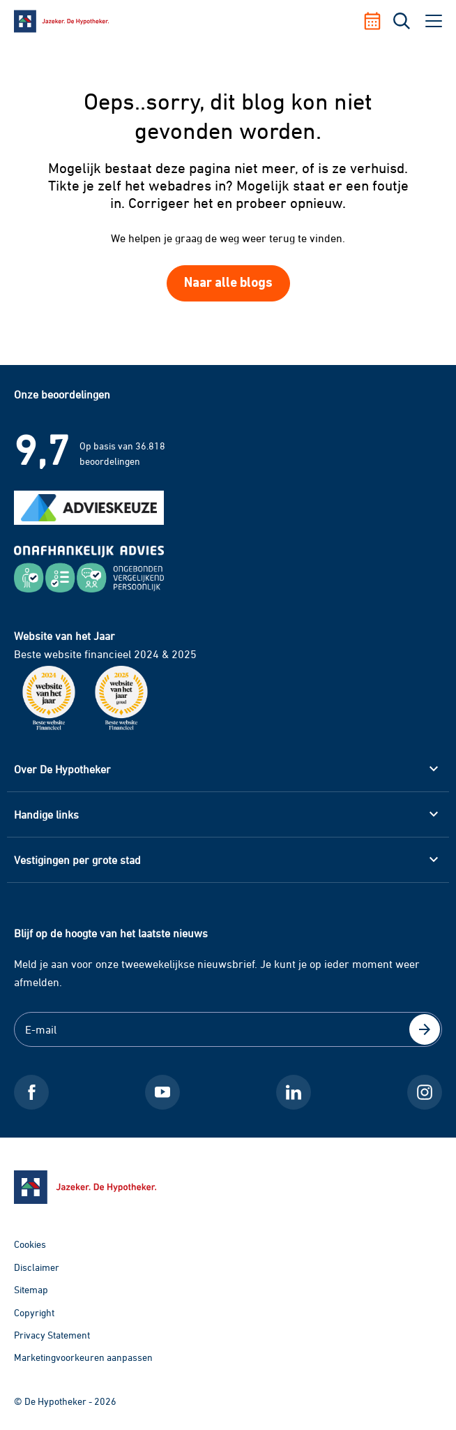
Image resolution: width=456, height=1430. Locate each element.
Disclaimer (36, 1267)
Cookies (30, 1244)
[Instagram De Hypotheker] (424, 1092)
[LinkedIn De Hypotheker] (293, 1092)
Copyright (34, 1312)
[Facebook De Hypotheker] (31, 1092)
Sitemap (31, 1289)
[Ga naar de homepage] (228, 1187)
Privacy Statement (52, 1335)
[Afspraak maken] (377, 21)
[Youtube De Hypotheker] (162, 1092)
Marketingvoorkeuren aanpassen (83, 1357)
